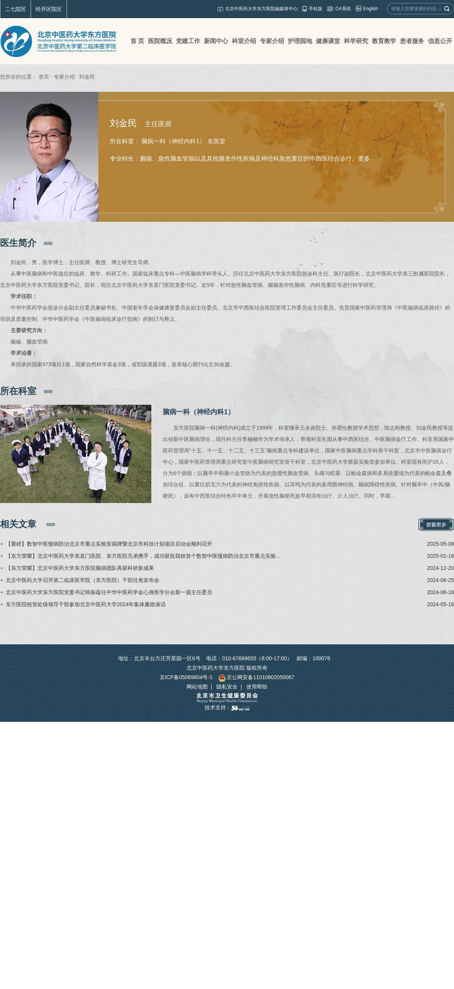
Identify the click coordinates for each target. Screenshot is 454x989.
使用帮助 (256, 687)
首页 (44, 77)
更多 (364, 158)
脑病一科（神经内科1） (199, 412)
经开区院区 (49, 9)
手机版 (315, 8)
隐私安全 (227, 687)
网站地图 (197, 687)
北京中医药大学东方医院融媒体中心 (261, 8)
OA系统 (343, 8)
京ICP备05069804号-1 (186, 677)
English (370, 8)
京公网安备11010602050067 (256, 677)
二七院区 (15, 9)
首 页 (137, 41)
